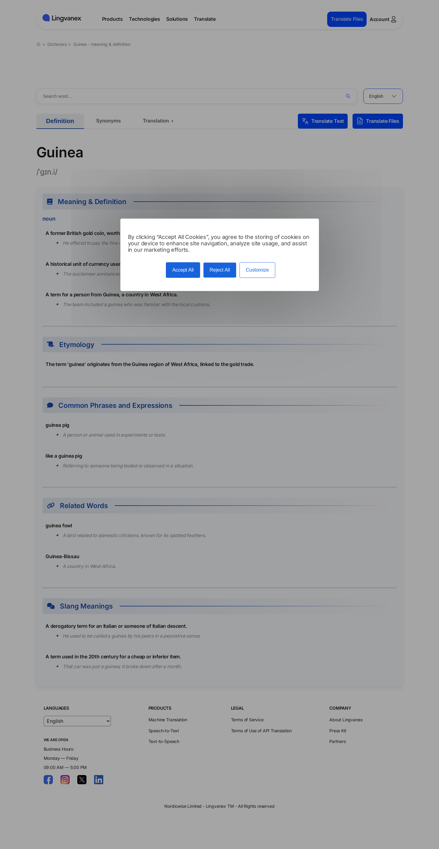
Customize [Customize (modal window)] (257, 270)
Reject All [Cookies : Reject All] (220, 270)
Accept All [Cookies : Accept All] (183, 270)
